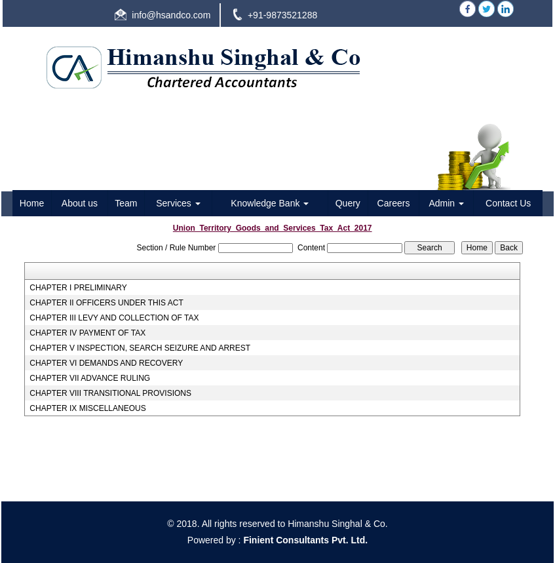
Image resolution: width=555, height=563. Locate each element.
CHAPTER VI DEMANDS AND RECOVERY (106, 363)
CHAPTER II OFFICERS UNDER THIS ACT (106, 302)
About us (80, 203)
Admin (446, 203)
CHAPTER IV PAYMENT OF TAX (87, 333)
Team (126, 203)
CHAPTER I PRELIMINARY (77, 287)
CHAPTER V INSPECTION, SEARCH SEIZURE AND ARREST (139, 348)
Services (178, 203)
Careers (393, 203)
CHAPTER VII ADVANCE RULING (89, 378)
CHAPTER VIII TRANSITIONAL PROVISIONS (110, 393)
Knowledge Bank (270, 203)
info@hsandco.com (171, 15)
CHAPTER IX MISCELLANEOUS (87, 408)
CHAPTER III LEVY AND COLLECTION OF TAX (114, 317)
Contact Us (508, 203)
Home (32, 203)
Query (347, 203)
